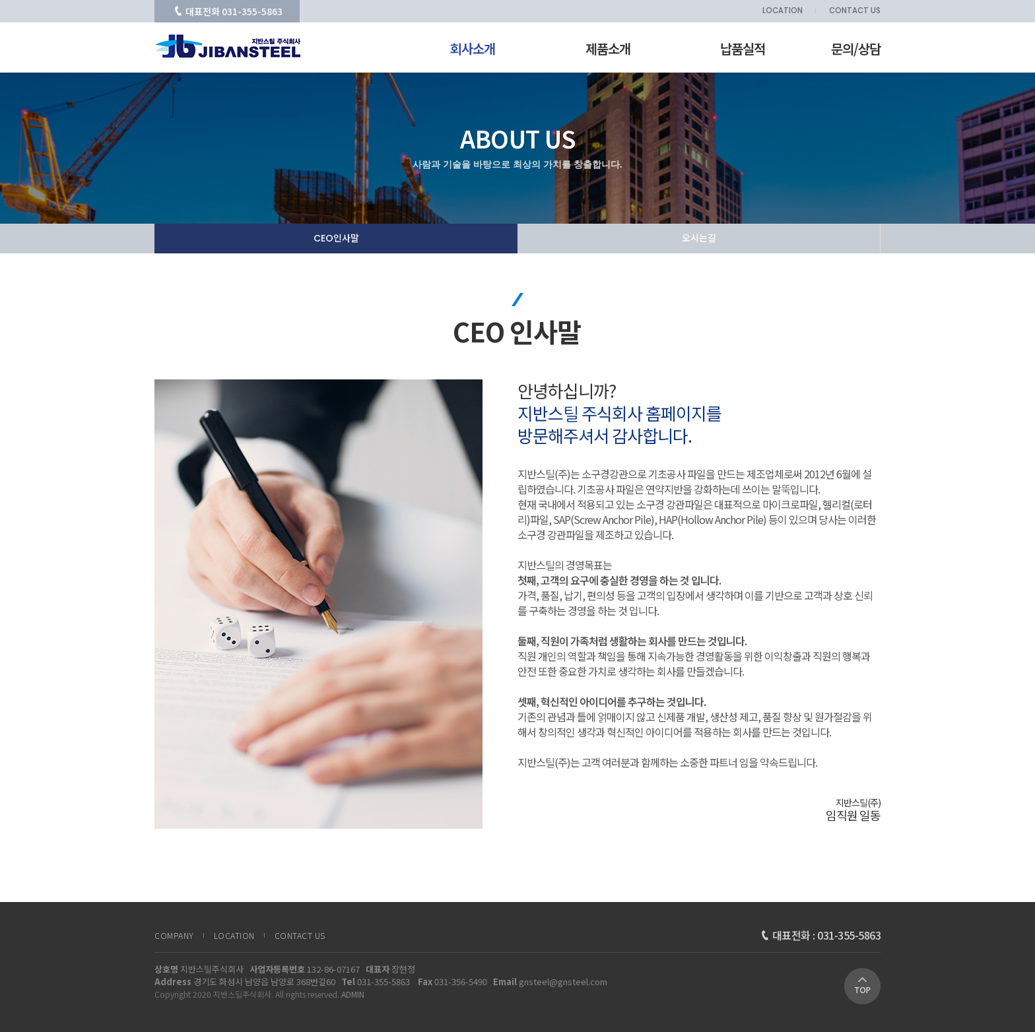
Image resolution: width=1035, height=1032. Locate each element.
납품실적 (742, 48)
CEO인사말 (336, 238)
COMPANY (174, 936)
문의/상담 (856, 48)
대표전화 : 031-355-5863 (821, 935)
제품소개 (607, 48)
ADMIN (352, 994)
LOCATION (782, 11)
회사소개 (472, 48)
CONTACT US (855, 11)
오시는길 (699, 238)
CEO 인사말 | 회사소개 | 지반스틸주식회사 (228, 46)
